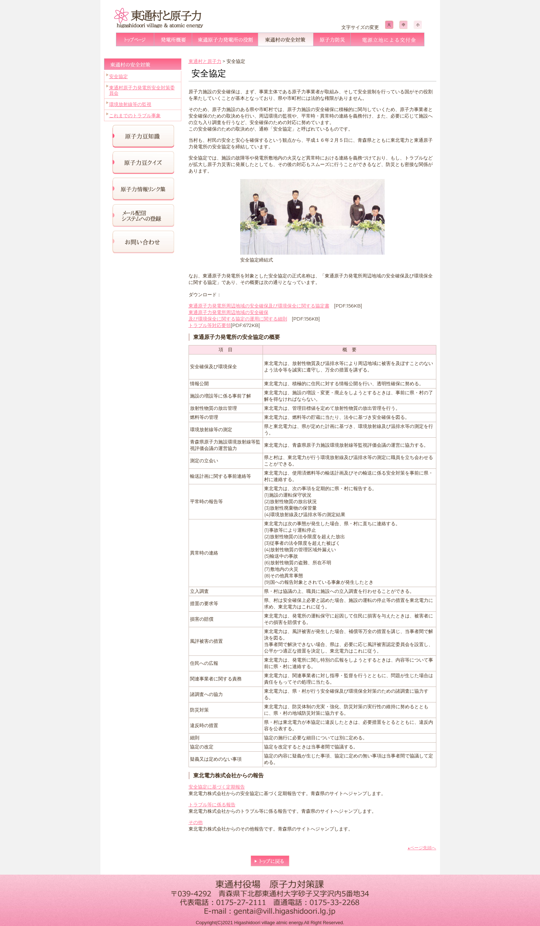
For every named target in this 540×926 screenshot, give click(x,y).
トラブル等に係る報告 (212, 804)
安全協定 (118, 76)
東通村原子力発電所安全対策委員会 (142, 90)
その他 (196, 822)
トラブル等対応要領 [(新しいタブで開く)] (210, 325)
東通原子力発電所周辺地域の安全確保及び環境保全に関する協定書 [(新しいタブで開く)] (259, 306)
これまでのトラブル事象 (135, 115)
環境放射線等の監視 (130, 104)
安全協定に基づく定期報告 (217, 787)
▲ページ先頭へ (421, 847)
